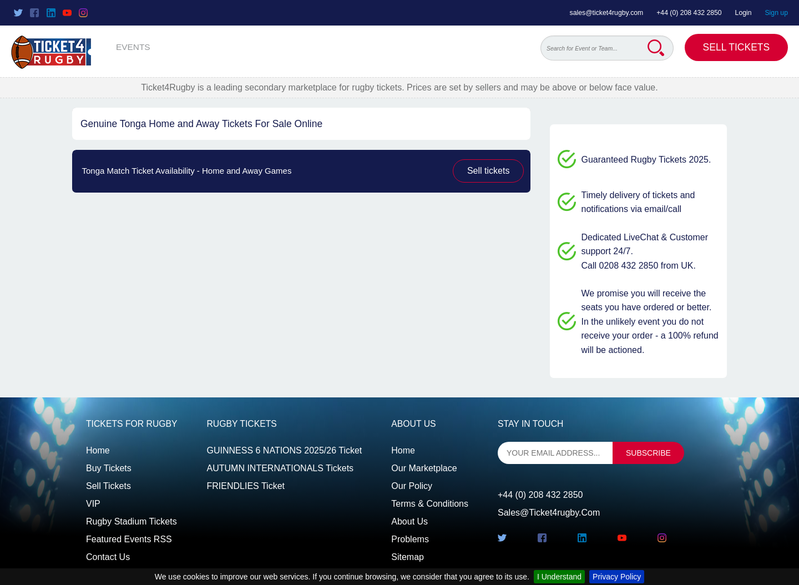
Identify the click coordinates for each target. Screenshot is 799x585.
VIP (93, 503)
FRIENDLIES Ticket (246, 486)
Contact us (108, 557)
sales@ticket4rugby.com (607, 13)
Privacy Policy (617, 576)
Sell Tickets (736, 47)
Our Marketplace (424, 468)
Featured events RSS (129, 539)
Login (743, 13)
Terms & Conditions (429, 503)
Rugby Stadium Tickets (131, 521)
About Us (409, 521)
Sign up (776, 13)
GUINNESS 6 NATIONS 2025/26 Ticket (284, 450)
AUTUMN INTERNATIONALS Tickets (280, 468)
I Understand (559, 576)
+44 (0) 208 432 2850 (689, 13)
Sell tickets (488, 170)
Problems (410, 539)
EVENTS (133, 47)
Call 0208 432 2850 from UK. (638, 265)
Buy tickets (109, 468)
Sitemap (407, 557)
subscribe (648, 452)
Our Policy (411, 486)
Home (98, 450)
